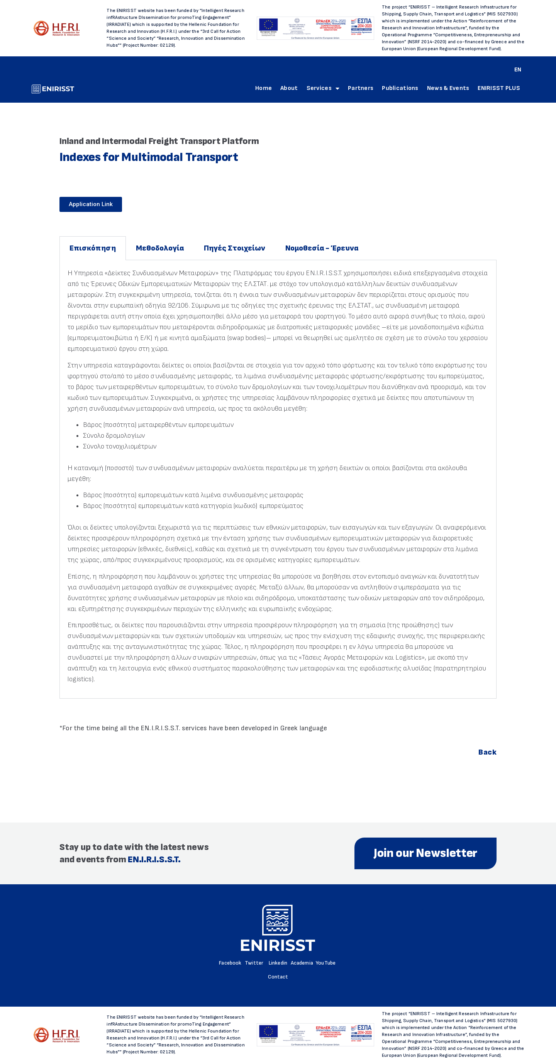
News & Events (448, 88)
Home (263, 88)
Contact (278, 976)
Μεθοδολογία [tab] (160, 248)
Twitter (254, 963)
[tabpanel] (278, 479)
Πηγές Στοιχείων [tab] (234, 248)
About (289, 88)
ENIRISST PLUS (499, 88)
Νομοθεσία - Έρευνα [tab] (321, 248)
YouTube (326, 963)
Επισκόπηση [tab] (93, 248)
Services (323, 88)
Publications (400, 88)
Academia (302, 963)
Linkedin (278, 963)
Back (487, 752)
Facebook (230, 963)
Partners (360, 88)
